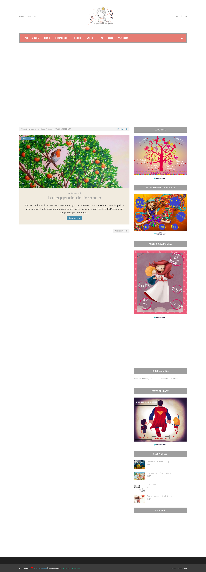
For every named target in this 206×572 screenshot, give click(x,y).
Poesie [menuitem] (77, 37)
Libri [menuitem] (110, 37)
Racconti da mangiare (143, 379)
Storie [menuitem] (90, 37)
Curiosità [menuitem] (123, 37)
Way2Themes (41, 568)
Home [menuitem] (25, 37)
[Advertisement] (103, 103)
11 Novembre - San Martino (159, 473)
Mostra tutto (122, 129)
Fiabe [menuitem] (47, 37)
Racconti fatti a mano (170, 379)
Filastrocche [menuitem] (62, 37)
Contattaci (32, 16)
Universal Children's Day (158, 462)
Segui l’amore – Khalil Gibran (160, 496)
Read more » (74, 218)
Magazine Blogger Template (70, 568)
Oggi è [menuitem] (35, 37)
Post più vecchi (121, 231)
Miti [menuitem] (101, 37)
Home (21, 16)
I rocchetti (151, 484)
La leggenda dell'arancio (74, 197)
